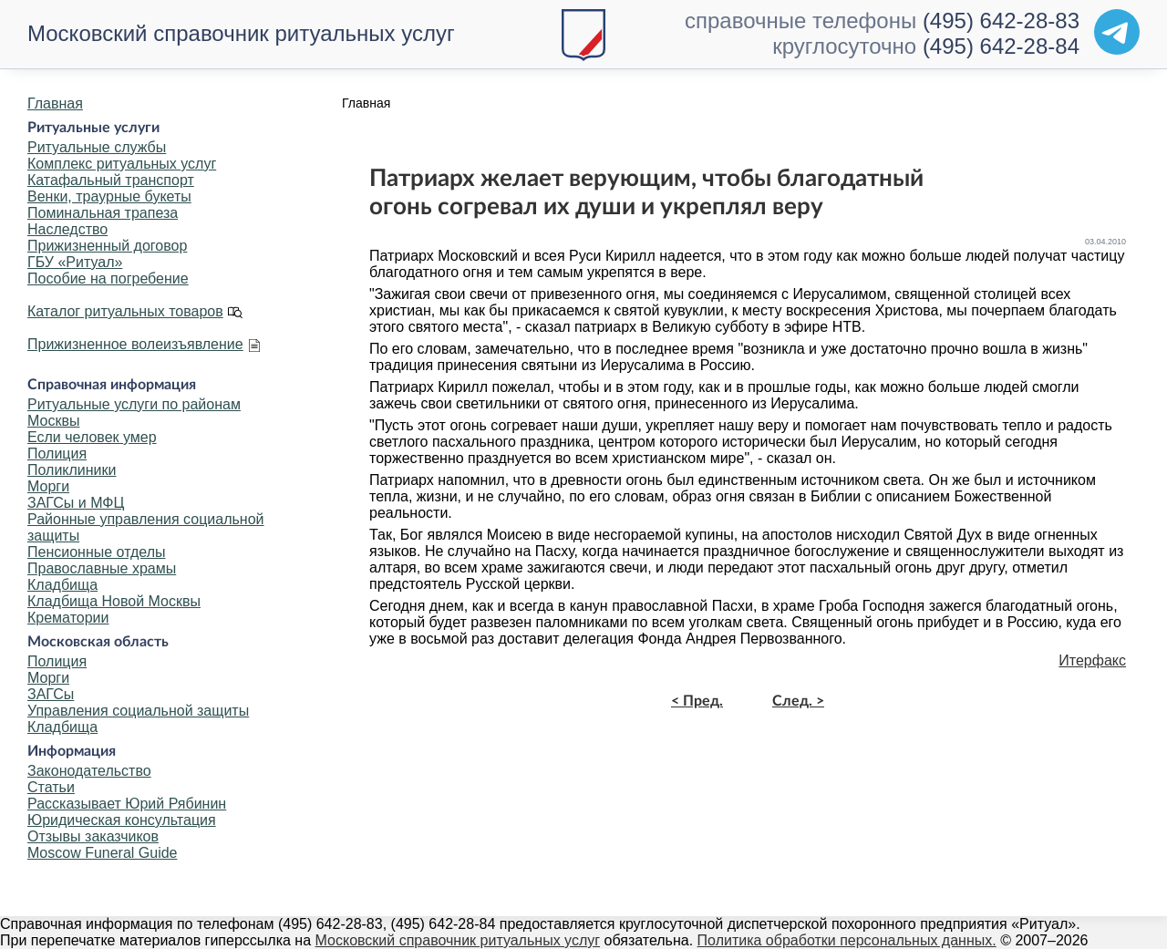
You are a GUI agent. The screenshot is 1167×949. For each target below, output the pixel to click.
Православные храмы (101, 568)
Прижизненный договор (107, 245)
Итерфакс (1092, 660)
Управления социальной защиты (138, 710)
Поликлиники (71, 470)
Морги (48, 486)
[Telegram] (1117, 32)
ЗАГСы (50, 694)
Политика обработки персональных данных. (847, 940)
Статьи (51, 787)
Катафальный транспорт (110, 180)
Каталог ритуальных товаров (125, 311)
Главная (55, 103)
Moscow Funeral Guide (102, 853)
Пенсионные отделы (96, 552)
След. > (798, 701)
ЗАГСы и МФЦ (75, 503)
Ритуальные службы (96, 147)
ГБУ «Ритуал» (74, 262)
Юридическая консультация (121, 820)
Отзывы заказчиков (93, 836)
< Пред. (697, 701)
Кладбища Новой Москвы (114, 601)
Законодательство (89, 771)
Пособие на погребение (108, 278)
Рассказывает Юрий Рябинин (126, 803)
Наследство (67, 229)
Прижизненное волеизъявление (135, 344)
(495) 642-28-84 (1001, 46)
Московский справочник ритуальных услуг (241, 33)
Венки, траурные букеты (109, 196)
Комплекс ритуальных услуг (121, 163)
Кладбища (62, 585)
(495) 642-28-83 (1001, 20)
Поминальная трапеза (102, 213)
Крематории (67, 617)
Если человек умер (92, 437)
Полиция (57, 453)
